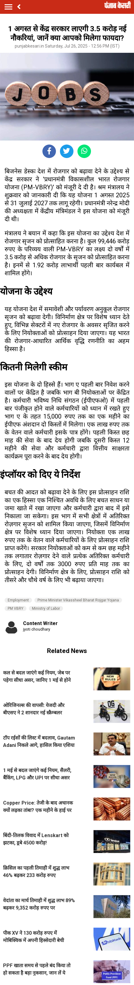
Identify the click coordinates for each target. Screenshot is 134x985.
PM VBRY (15, 608)
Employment (18, 600)
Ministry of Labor (46, 608)
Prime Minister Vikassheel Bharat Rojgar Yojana (78, 600)
